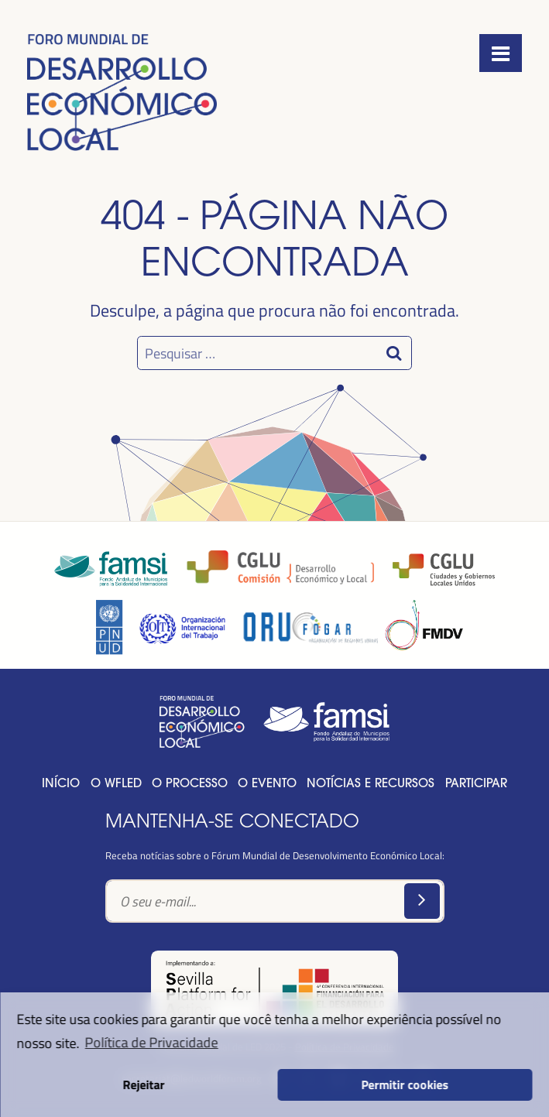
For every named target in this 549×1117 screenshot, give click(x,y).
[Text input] (274, 901)
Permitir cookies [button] (405, 1084)
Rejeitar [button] (144, 1084)
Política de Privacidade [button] (151, 1042)
